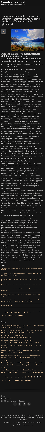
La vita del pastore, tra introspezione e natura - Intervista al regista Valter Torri (21, 295)
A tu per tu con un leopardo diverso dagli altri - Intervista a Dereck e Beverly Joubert (21, 274)
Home (3, 396)
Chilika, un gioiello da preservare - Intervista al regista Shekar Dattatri (21, 269)
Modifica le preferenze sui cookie (13, 401)
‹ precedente (15, 312)
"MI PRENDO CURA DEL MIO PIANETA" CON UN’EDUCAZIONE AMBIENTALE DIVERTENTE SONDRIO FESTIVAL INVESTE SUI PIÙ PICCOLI (21, 345)
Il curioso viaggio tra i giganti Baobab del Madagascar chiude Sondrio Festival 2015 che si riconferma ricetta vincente (20, 357)
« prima (5, 312)
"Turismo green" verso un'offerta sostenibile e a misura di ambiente (20, 289)
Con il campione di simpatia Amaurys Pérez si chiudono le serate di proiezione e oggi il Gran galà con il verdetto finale (21, 364)
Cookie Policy (6, 399)
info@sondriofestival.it (18, 425)
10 (9, 380)
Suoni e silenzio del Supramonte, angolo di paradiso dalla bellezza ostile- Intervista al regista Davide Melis (20, 300)
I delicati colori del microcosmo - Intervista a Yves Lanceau (21, 285)
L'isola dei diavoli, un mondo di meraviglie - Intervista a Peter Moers (21, 280)
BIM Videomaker (6, 305)
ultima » (21, 315)
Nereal (32, 425)
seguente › (12, 315)
